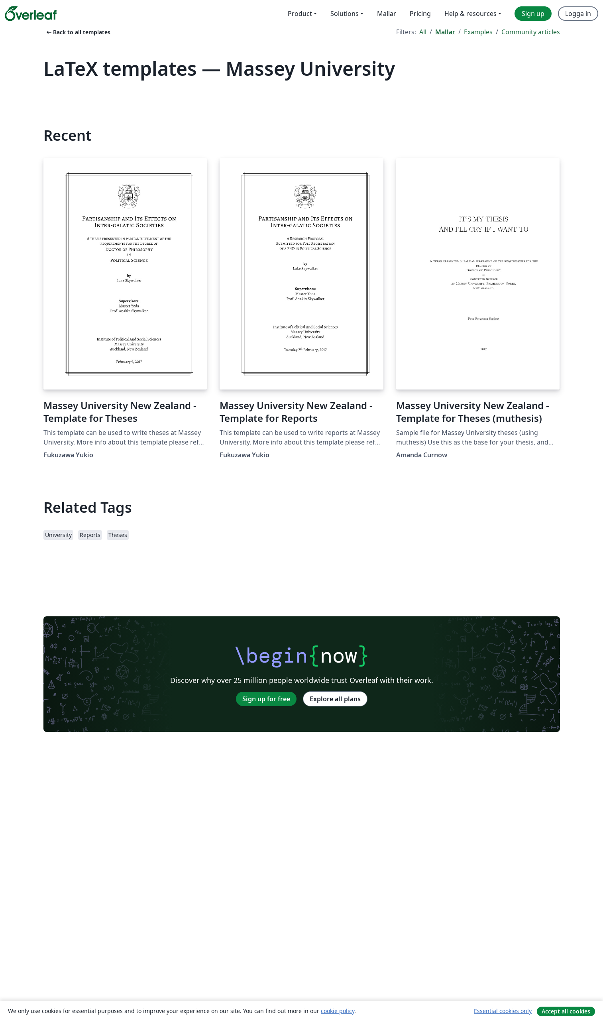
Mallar (445, 32)
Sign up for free (266, 698)
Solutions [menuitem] (344, 13)
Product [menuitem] (300, 13)
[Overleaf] (31, 13)
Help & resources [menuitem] (470, 13)
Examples (478, 32)
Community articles (530, 32)
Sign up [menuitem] (533, 13)
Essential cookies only (503, 1011)
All (422, 32)
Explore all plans (335, 698)
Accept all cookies (566, 1011)
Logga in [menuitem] (578, 13)
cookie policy (337, 1011)
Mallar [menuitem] (386, 13)
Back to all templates (77, 32)
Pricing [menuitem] (420, 13)
